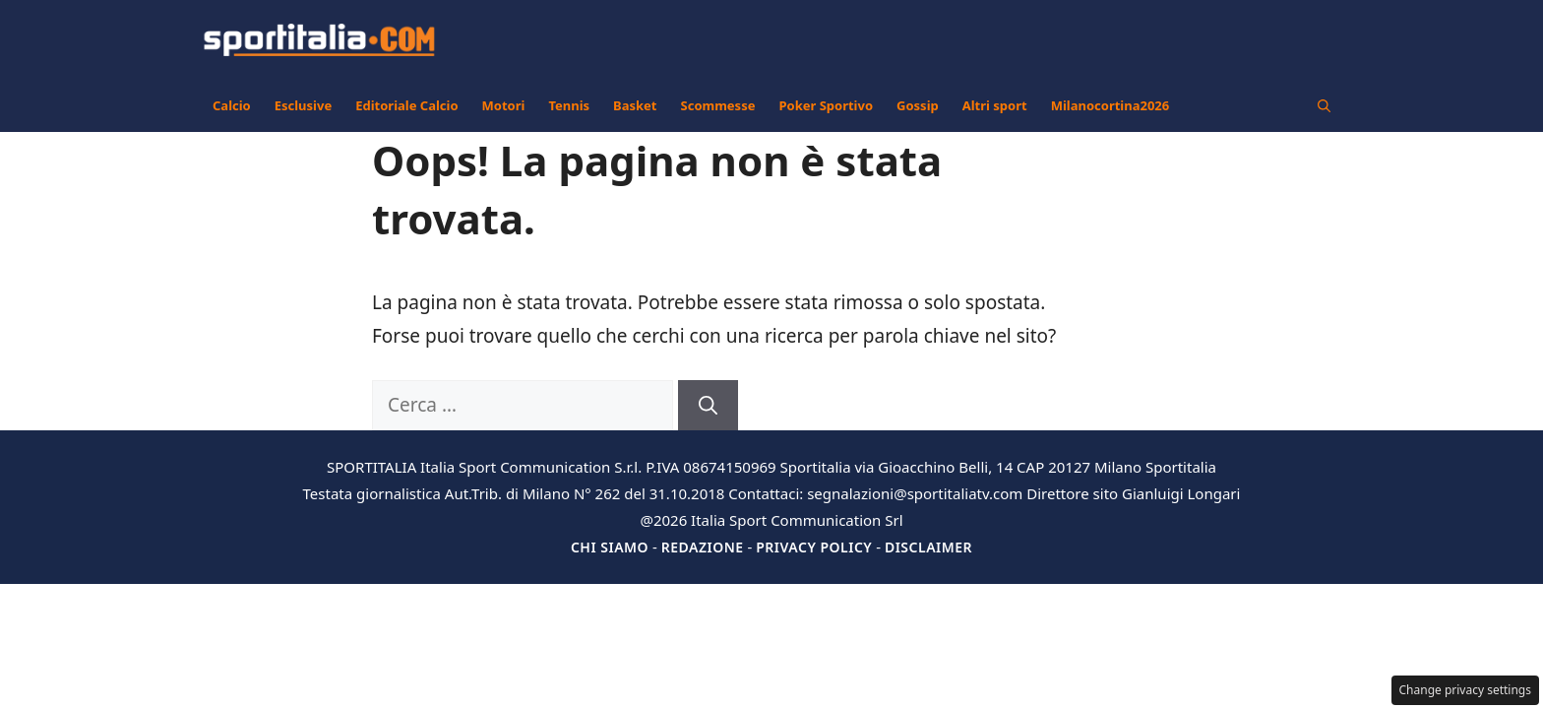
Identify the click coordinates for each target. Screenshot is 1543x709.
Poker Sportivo (825, 105)
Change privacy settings (1465, 689)
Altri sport (994, 105)
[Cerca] (708, 405)
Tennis (568, 105)
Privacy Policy (814, 547)
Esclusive (303, 105)
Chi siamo (609, 547)
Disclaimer (928, 547)
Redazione (702, 547)
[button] (1324, 105)
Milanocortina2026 (1110, 105)
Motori (503, 105)
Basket (634, 105)
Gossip (917, 105)
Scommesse (718, 105)
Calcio (232, 105)
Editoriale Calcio (406, 105)
